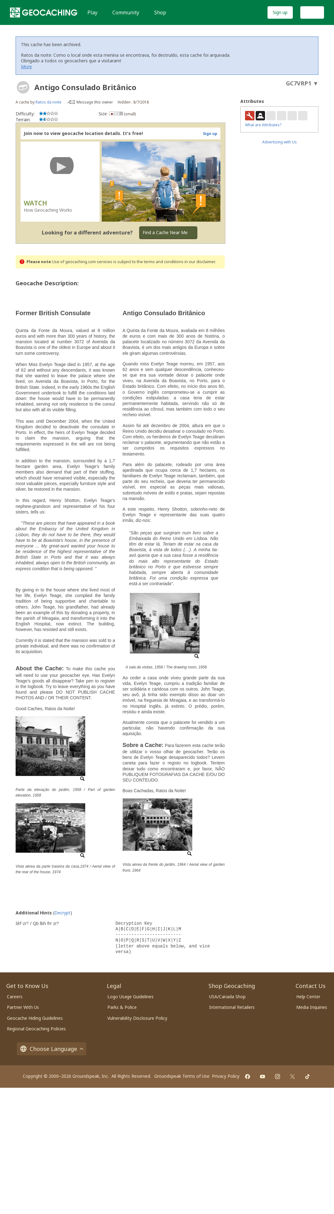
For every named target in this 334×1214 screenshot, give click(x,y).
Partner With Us (23, 1007)
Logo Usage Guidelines (130, 997)
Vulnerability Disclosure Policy (137, 1018)
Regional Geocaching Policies (36, 1029)
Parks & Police (122, 1007)
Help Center (308, 997)
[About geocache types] (23, 87)
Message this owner (94, 102)
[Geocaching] (43, 12)
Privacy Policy (225, 1076)
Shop (160, 12)
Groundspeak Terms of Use (181, 1076)
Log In (312, 12)
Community (125, 12)
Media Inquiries (311, 1007)
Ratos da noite (48, 102)
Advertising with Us (279, 142)
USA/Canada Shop (227, 997)
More (26, 67)
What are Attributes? (263, 125)
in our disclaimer (199, 261)
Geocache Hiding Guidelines (35, 1018)
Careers (14, 997)
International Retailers (232, 1007)
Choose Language (51, 1049)
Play (92, 12)
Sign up (280, 12)
